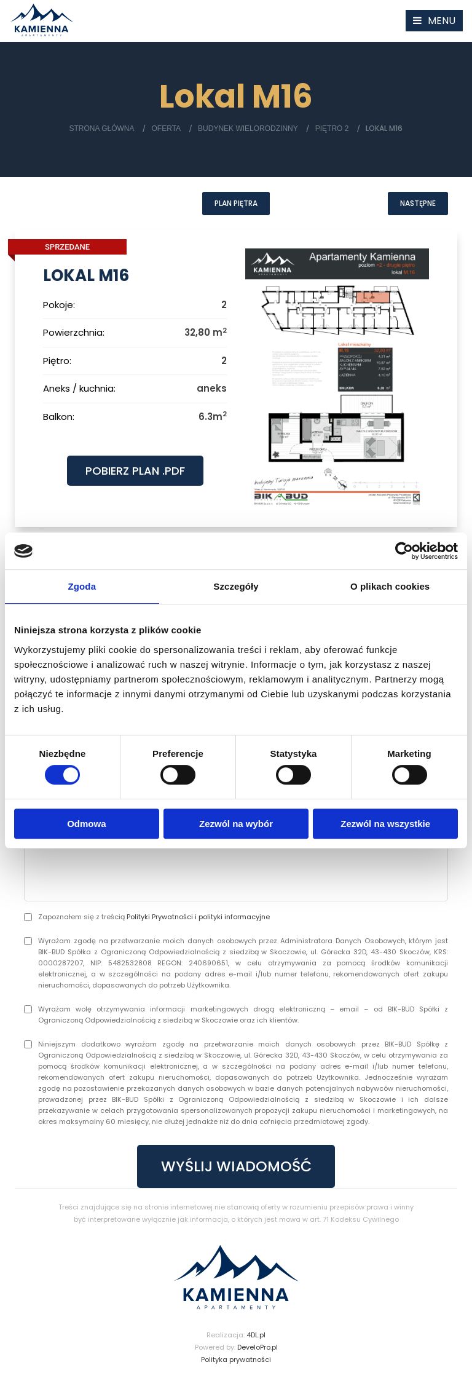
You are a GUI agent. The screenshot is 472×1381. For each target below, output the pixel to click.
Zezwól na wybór (236, 823)
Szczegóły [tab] (235, 586)
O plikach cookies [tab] (390, 586)
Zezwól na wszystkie (385, 823)
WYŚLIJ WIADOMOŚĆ (236, 1168)
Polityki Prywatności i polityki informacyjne (198, 919)
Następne (418, 204)
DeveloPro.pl (257, 1350)
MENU (441, 21)
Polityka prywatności (236, 1362)
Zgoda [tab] (82, 586)
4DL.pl (256, 1338)
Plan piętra (236, 204)
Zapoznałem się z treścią (154, 919)
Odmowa (86, 823)
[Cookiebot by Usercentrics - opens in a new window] (404, 551)
